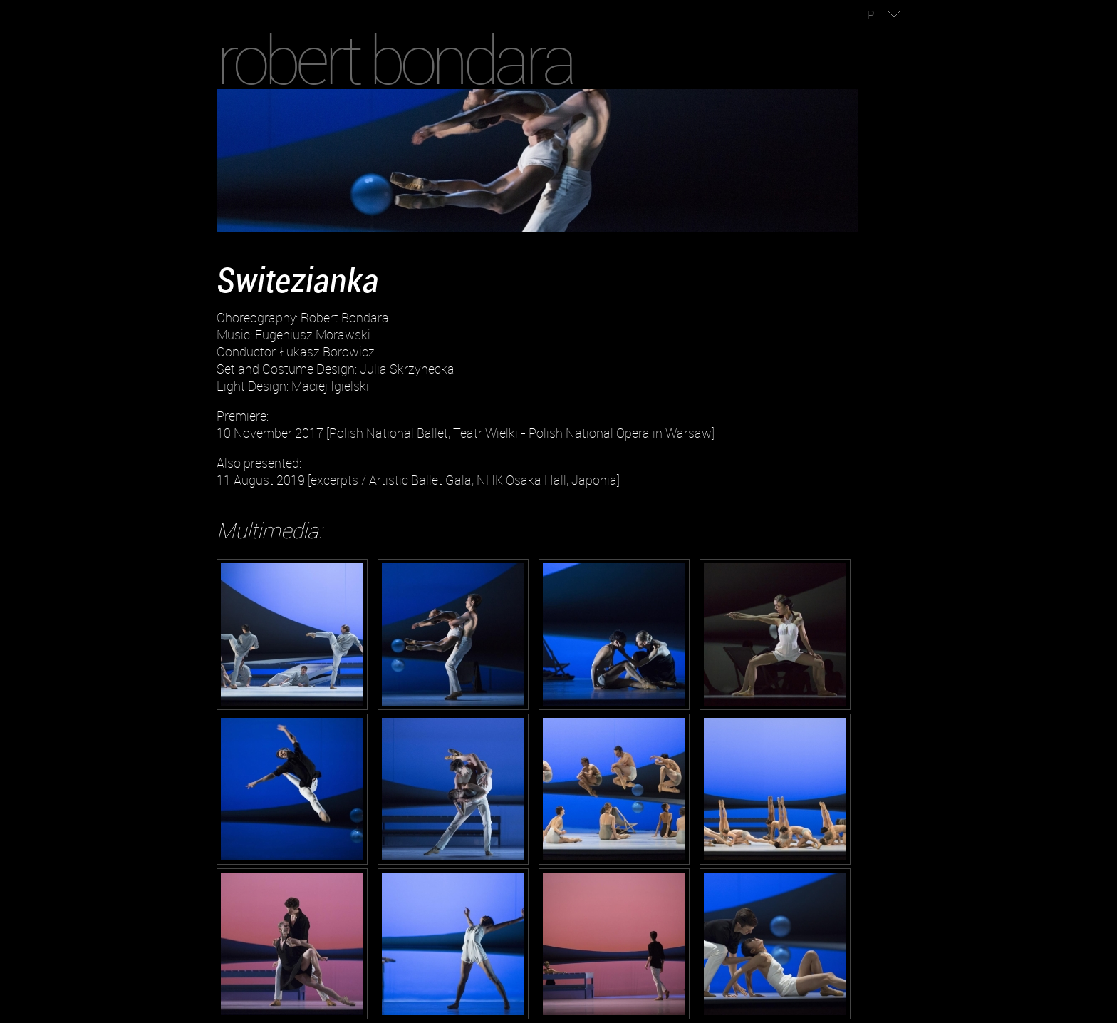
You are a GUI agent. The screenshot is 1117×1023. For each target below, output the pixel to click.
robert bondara (395, 58)
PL (874, 15)
